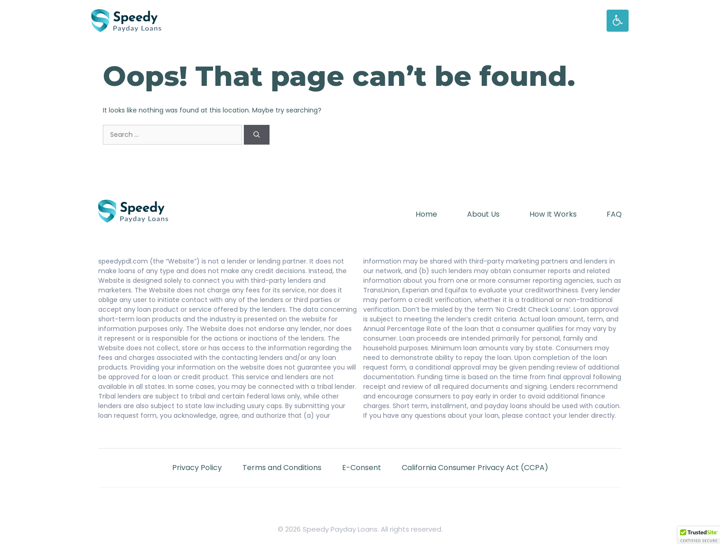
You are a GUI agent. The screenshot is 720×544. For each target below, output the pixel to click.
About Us (483, 214)
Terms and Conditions (281, 467)
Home (426, 214)
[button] (699, 535)
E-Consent (361, 467)
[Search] (257, 135)
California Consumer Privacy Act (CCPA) (475, 467)
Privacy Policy (197, 467)
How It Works (553, 214)
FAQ (614, 214)
